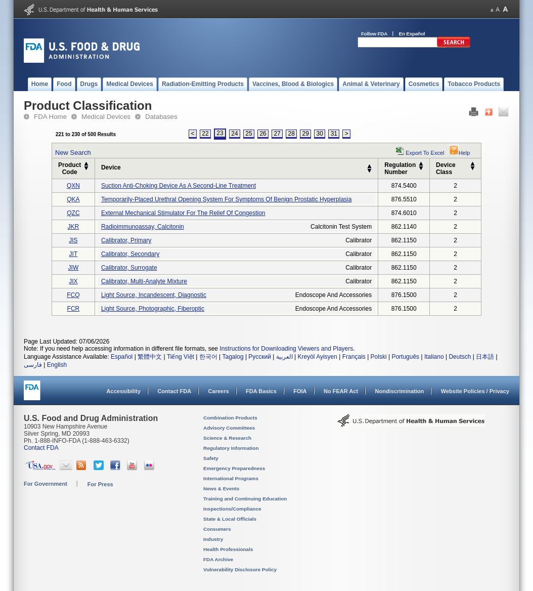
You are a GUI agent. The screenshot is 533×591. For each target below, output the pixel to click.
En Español (412, 33)
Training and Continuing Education (245, 498)
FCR (73, 308)
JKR (73, 226)
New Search (73, 152)
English (57, 364)
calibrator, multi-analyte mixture (144, 281)
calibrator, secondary (130, 254)
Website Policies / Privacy (475, 391)
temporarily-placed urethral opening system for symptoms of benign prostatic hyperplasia (226, 199)
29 (305, 133)
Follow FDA (374, 33)
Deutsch (460, 356)
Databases (161, 116)
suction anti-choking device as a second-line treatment (178, 185)
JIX (73, 281)
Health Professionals (228, 549)
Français (354, 356)
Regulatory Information (231, 448)
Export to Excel (425, 153)
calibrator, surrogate (129, 267)
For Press (100, 484)
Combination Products (230, 417)
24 (234, 133)
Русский (259, 356)
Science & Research (227, 438)
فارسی (33, 364)
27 (277, 133)
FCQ (73, 295)
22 (205, 133)
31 (334, 133)
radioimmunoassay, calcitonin (142, 226)
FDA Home (50, 116)
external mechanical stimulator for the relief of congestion (183, 213)
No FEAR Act (341, 391)
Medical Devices (105, 116)
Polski (379, 356)
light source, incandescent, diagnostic (153, 295)
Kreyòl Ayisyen (317, 356)
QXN (73, 185)
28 (291, 133)
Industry (213, 539)
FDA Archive (218, 559)
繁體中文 (150, 356)
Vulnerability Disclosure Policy (240, 569)
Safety (210, 458)
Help (459, 153)
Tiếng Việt (180, 356)
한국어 (208, 356)
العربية (284, 356)
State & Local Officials (229, 519)
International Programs (230, 478)
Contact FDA (174, 391)
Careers (218, 391)
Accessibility (124, 391)
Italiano (434, 356)
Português (405, 356)
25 (248, 133)
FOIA (299, 391)
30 (320, 133)
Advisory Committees (229, 428)
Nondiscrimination (399, 391)
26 (262, 133)
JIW (73, 267)
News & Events (221, 488)
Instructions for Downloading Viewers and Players (286, 348)
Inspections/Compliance (232, 509)
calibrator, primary (126, 240)
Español (121, 356)
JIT (73, 254)
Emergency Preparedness (234, 468)
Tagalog (233, 356)
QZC (73, 213)
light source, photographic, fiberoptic (152, 308)
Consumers (217, 529)
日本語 (485, 356)
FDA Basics (261, 391)
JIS (73, 240)
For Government (45, 484)
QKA (73, 199)
